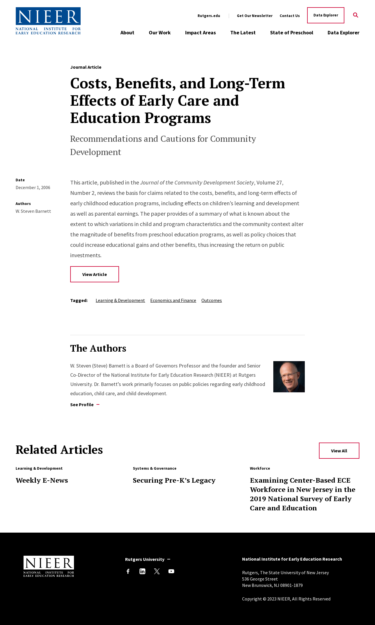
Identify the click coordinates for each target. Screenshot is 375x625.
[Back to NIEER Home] (48, 20)
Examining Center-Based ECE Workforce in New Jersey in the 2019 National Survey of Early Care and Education (302, 493)
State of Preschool (291, 32)
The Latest (243, 32)
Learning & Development (120, 300)
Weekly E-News (42, 480)
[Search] (355, 15)
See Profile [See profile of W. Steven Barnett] (82, 404)
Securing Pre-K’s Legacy (174, 480)
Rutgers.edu (209, 16)
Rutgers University (144, 559)
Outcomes (211, 300)
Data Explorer (325, 15)
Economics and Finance (173, 300)
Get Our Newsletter (254, 16)
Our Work (160, 32)
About (127, 32)
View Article (94, 274)
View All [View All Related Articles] (339, 451)
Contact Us (290, 16)
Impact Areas (200, 32)
